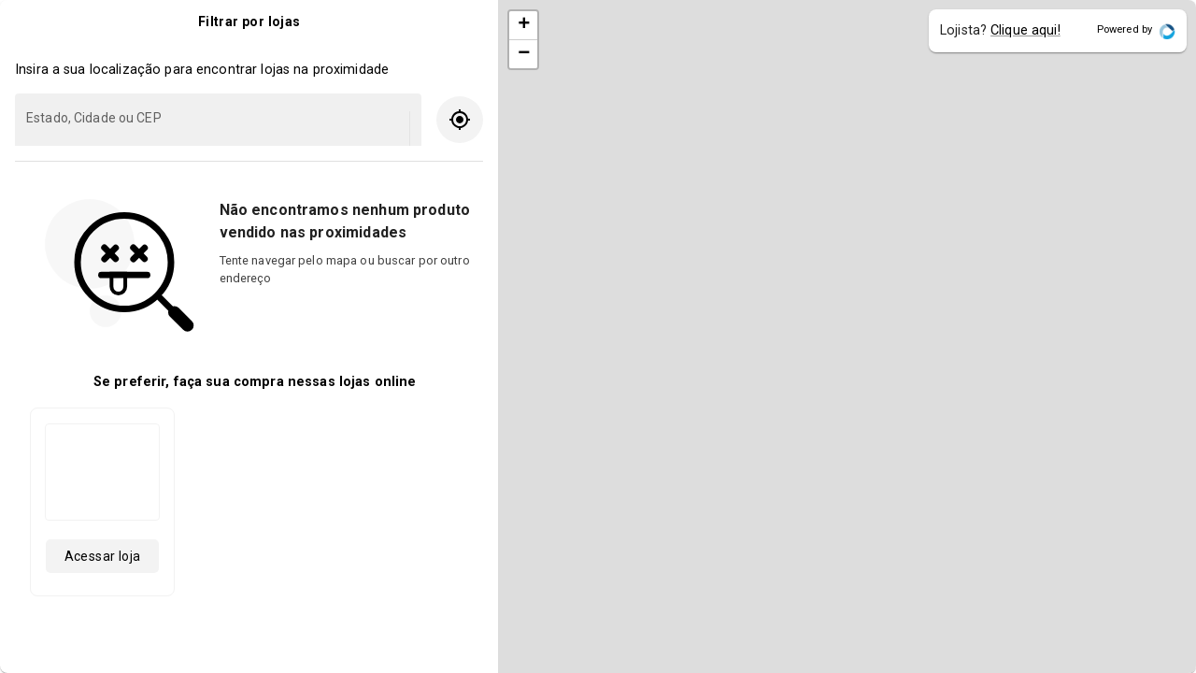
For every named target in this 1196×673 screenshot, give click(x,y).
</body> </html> (598, 336)
